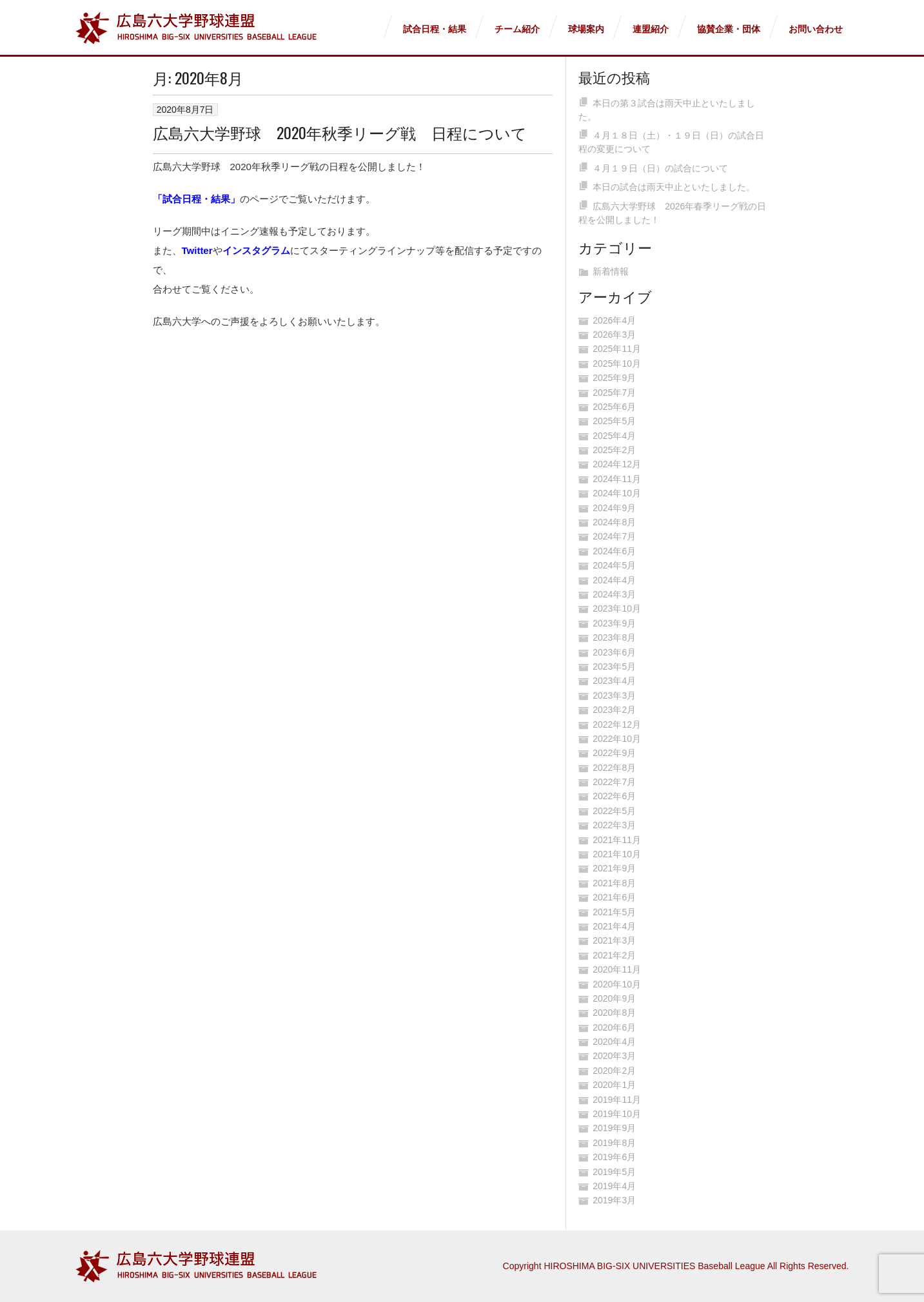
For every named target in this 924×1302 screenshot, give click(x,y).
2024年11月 (617, 479)
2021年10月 (617, 854)
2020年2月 (614, 1070)
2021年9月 (614, 868)
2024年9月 (614, 508)
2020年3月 (614, 1056)
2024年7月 (614, 536)
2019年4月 (614, 1186)
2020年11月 (617, 969)
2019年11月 (617, 1099)
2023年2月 (614, 709)
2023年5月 (614, 666)
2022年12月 (617, 724)
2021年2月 (614, 955)
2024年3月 (614, 594)
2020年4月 (614, 1041)
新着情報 (611, 271)
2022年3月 (614, 825)
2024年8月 (614, 522)
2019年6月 (614, 1157)
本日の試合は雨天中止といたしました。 (674, 187)
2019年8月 (614, 1143)
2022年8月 (614, 768)
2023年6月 (614, 652)
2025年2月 (614, 450)
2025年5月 (614, 421)
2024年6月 (614, 551)
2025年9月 (614, 378)
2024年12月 (617, 464)
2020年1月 (614, 1085)
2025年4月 (614, 436)
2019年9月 (614, 1128)
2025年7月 (614, 392)
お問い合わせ (816, 29)
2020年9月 (614, 998)
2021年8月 (614, 883)
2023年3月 (614, 695)
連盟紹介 (651, 29)
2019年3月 (614, 1200)
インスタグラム (256, 250)
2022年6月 (614, 796)
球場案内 (586, 29)
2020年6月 (614, 1027)
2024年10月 (617, 493)
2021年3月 (614, 940)
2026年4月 (614, 320)
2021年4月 (614, 926)
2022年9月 (614, 753)
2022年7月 (614, 782)
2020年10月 (617, 984)
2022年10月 (617, 739)
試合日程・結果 (434, 29)
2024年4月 (614, 580)
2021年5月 (614, 912)
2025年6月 (614, 407)
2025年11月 (617, 349)
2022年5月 (614, 811)
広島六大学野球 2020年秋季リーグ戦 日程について (340, 132)
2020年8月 (614, 1012)
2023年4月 (614, 680)
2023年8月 (614, 637)
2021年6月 (614, 897)
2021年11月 (617, 840)
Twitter (197, 250)
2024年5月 (614, 565)
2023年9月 (614, 623)
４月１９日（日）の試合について (660, 168)
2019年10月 (617, 1114)
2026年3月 (614, 334)
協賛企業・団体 (728, 29)
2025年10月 (617, 363)
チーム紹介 (517, 29)
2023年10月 (617, 608)
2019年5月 (614, 1172)
